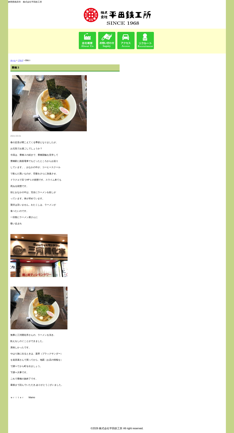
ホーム (13, 60)
